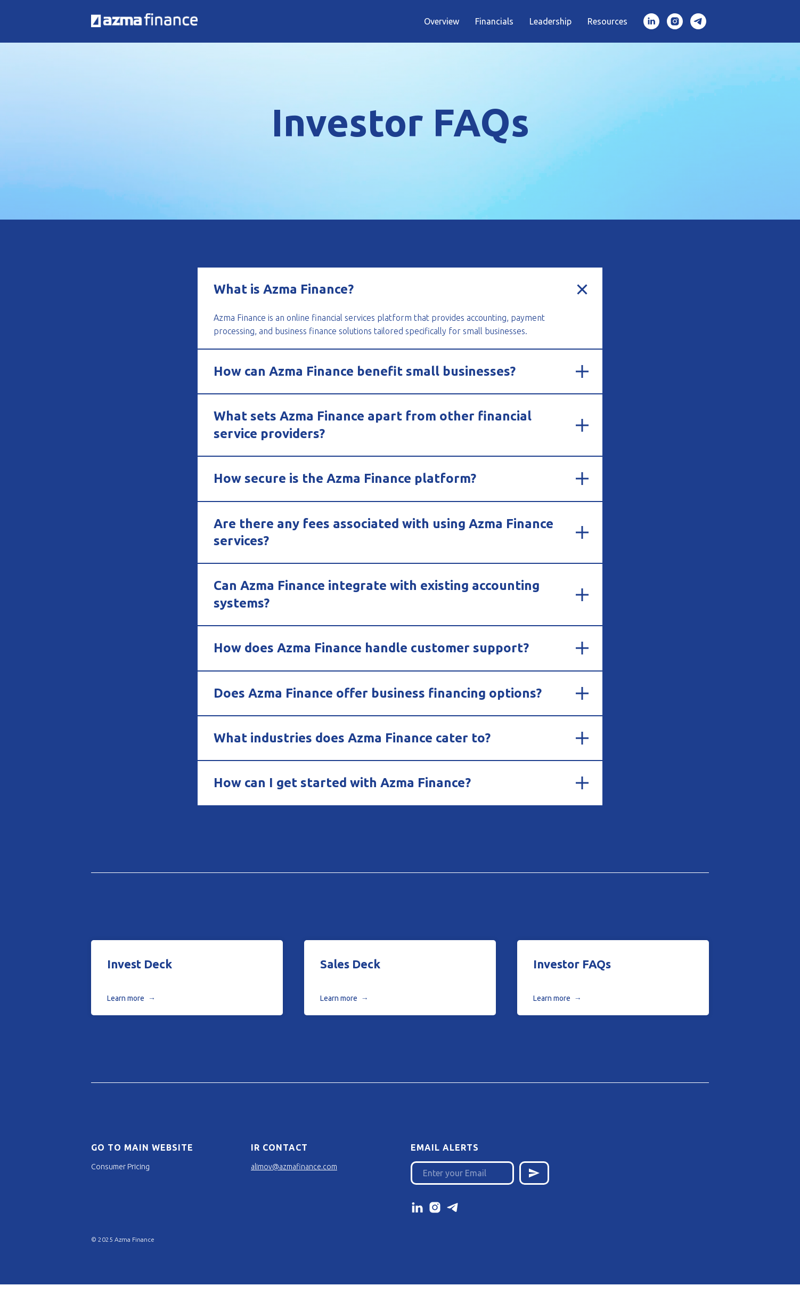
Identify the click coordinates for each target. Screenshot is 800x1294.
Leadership (550, 21)
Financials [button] (494, 21)
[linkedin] (651, 21)
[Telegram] (698, 21)
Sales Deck (350, 963)
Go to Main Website (142, 1147)
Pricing (138, 1166)
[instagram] (435, 1207)
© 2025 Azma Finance (122, 1239)
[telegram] (452, 1207)
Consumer (108, 1166)
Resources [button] (607, 21)
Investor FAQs (572, 963)
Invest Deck (139, 963)
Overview (441, 21)
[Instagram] (675, 21)
